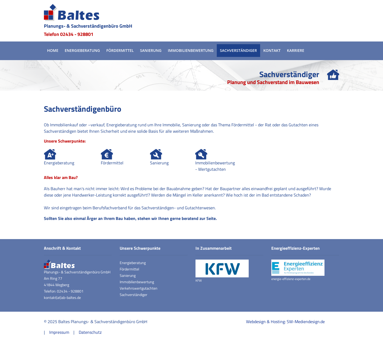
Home (52, 50)
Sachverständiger (238, 50)
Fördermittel (120, 50)
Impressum (59, 332)
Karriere (295, 50)
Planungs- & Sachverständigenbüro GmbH (88, 26)
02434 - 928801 (76, 34)
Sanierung (150, 50)
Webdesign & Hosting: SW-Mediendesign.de (285, 321)
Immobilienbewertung (191, 50)
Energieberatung (82, 50)
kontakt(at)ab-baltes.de (62, 297)
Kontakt (272, 50)
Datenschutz (90, 332)
